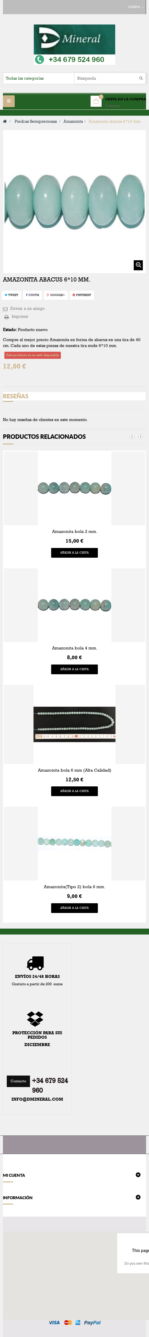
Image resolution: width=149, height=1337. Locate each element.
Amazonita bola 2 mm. (74, 531)
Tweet (11, 295)
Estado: (10, 329)
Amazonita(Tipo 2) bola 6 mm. (74, 886)
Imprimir (20, 316)
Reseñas (16, 396)
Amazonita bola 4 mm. (74, 648)
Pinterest (82, 295)
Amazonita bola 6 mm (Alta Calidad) (74, 770)
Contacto (18, 1081)
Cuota (32, 295)
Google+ (56, 295)
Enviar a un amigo (27, 308)
